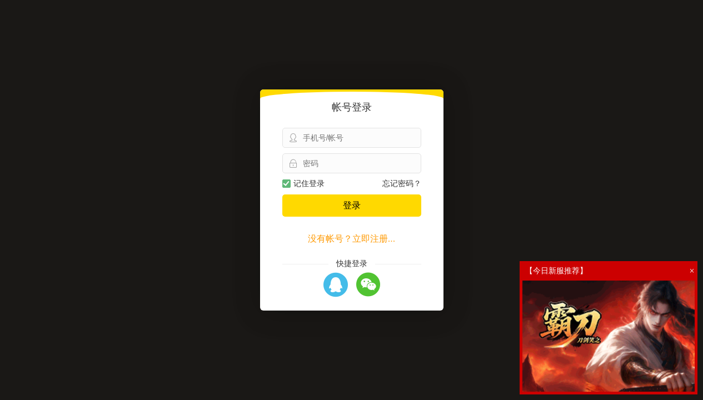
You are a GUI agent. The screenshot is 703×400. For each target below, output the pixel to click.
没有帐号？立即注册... (351, 238)
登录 (352, 205)
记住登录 (303, 183)
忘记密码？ (401, 183)
